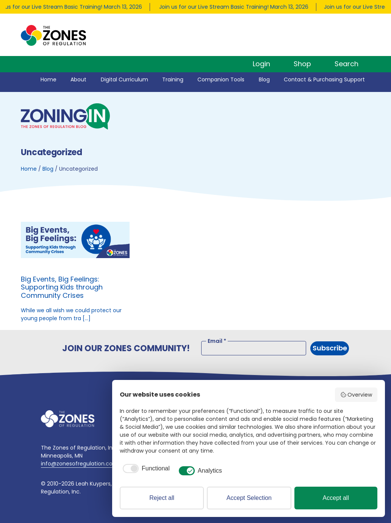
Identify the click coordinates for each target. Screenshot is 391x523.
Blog (264, 79)
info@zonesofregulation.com (79, 463)
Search (346, 63)
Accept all (336, 498)
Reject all (161, 498)
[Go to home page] (67, 418)
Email (217, 341)
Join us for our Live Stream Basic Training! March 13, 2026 (235, 7)
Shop (302, 63)
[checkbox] (145, 468)
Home (48, 79)
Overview (356, 394)
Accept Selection (249, 498)
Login (261, 63)
